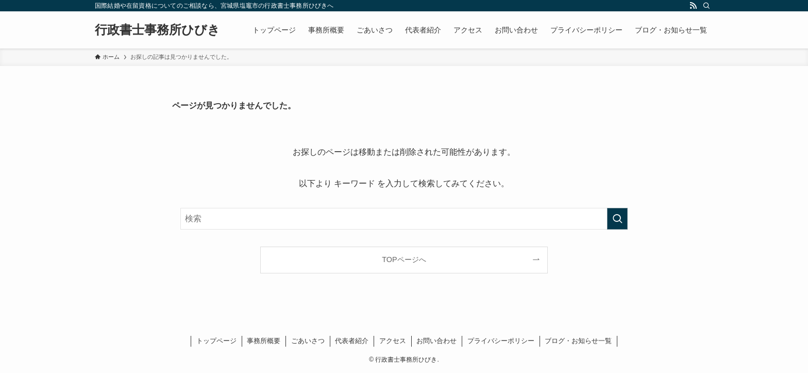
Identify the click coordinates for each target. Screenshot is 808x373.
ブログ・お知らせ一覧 (578, 341)
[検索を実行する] (617, 219)
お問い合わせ (436, 341)
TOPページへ (404, 259)
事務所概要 (263, 341)
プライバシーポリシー (500, 341)
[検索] (706, 5)
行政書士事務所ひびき (157, 30)
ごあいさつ (308, 341)
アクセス (392, 341)
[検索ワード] (404, 219)
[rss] (693, 5)
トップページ (216, 341)
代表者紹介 (351, 341)
